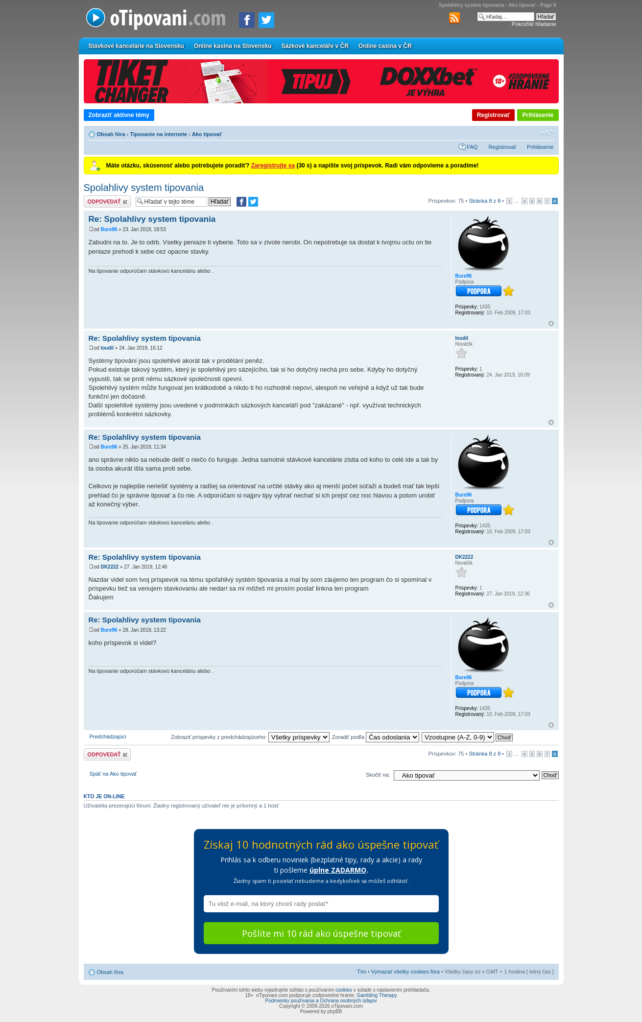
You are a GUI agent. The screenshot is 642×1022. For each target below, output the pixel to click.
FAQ (472, 147)
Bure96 (108, 229)
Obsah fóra (111, 134)
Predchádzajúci (108, 736)
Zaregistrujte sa (273, 165)
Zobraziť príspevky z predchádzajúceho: (250, 737)
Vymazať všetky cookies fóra (405, 971)
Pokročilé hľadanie (534, 24)
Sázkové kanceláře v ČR (315, 46)
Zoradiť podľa (375, 737)
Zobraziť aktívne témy (119, 115)
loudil (107, 348)
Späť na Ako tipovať (113, 774)
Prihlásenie (537, 115)
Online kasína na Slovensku (233, 46)
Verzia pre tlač (531, 132)
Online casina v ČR (385, 46)
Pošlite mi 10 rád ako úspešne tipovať (321, 933)
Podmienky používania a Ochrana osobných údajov (321, 1000)
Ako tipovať (207, 134)
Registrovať (493, 115)
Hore (551, 323)
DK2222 (109, 567)
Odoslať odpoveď (107, 201)
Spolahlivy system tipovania (144, 187)
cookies (343, 990)
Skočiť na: (378, 775)
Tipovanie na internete (158, 134)
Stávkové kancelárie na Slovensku (136, 46)
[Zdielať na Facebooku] (247, 20)
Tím (361, 971)
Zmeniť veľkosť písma (547, 132)
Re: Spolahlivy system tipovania (152, 219)
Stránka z (484, 201)
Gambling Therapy (377, 995)
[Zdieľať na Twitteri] (266, 20)
